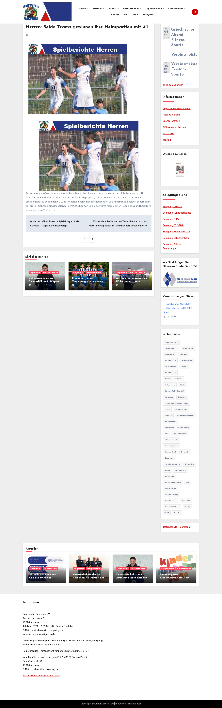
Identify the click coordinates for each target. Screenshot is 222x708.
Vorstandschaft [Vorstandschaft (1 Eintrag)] (172, 507)
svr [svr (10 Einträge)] (187, 482)
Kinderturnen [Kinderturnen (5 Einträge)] (171, 440)
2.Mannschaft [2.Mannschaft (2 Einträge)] (171, 348)
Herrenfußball (131, 9)
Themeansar (134, 703)
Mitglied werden (171, 114)
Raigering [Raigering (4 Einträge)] (189, 464)
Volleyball (148, 15)
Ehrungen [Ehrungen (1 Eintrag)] (169, 397)
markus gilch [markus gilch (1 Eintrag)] (170, 452)
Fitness (112, 9)
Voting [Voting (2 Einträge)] (187, 507)
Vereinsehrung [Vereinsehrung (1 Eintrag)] (171, 495)
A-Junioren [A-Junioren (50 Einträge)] (187, 348)
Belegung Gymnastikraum (176, 231)
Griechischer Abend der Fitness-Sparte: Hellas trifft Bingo (177, 308)
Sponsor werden (171, 121)
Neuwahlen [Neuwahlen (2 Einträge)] (170, 458)
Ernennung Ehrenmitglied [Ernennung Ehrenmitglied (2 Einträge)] (176, 403)
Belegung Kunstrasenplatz (177, 212)
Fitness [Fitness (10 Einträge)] (168, 415)
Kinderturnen (176, 9)
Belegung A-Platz (172, 206)
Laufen (115, 15)
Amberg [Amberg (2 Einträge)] (183, 354)
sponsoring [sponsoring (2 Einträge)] (180, 470)
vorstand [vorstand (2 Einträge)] (186, 501)
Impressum (185, 527)
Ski (125, 15)
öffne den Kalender (173, 85)
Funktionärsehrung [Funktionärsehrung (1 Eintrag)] (186, 415)
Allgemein (35, 279)
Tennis (134, 15)
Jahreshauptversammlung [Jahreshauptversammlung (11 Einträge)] (177, 428)
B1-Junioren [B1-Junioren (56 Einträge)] (170, 361)
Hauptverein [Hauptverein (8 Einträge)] (170, 421)
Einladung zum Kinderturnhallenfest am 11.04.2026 (174, 577)
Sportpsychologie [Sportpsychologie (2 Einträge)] (173, 482)
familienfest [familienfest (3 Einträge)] (181, 409)
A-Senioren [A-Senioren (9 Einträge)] (170, 354)
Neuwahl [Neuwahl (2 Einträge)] (185, 452)
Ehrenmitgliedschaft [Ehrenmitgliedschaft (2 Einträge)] (174, 391)
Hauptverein (50, 569)
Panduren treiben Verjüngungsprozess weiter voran (88, 288)
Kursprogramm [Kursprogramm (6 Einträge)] (171, 446)
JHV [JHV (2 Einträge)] (166, 434)
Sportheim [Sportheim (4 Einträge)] (169, 476)
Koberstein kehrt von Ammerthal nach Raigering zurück (45, 288)
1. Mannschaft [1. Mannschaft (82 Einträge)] (171, 342)
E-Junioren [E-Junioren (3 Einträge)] (170, 385)
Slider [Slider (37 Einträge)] (167, 470)
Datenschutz (170, 527)
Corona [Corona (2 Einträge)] (184, 367)
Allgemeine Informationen (177, 108)
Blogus (119, 703)
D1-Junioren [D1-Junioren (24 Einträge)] (170, 373)
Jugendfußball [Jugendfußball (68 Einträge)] (179, 434)
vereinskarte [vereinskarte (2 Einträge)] (171, 501)
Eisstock (98, 9)
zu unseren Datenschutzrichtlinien (41, 675)
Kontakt (167, 140)
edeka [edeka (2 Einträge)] (182, 385)
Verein (83, 9)
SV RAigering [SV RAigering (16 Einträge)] (170, 488)
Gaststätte (168, 133)
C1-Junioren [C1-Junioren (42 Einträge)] (186, 361)
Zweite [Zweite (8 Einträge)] (177, 513)
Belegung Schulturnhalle (176, 238)
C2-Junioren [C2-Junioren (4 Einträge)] (170, 367)
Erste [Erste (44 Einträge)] (167, 409)
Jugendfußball (154, 9)
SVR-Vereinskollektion (174, 127)
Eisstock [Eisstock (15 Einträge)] (182, 397)
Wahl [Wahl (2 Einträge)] (167, 513)
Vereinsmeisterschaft (191, 55)
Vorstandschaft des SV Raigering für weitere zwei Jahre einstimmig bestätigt (89, 577)
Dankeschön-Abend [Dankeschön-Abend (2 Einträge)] (173, 379)
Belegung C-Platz (172, 219)
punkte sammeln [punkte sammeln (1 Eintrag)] (172, 464)
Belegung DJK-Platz (173, 225)
